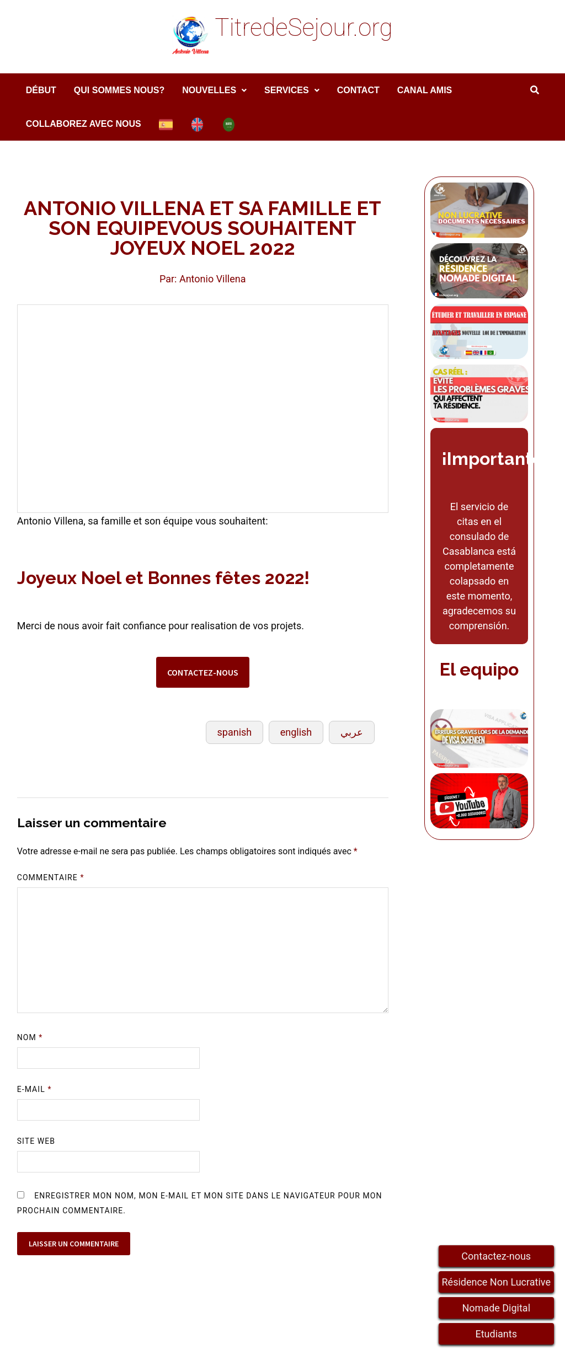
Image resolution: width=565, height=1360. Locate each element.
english (296, 732)
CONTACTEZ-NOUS (202, 672)
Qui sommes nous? (119, 90)
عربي (351, 732)
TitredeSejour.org (303, 27)
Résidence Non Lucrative (496, 1282)
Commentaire (50, 877)
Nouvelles (209, 90)
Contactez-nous (496, 1256)
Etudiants (496, 1334)
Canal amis (424, 90)
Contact (358, 90)
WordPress (233, 1342)
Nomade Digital (496, 1308)
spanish (234, 732)
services (286, 90)
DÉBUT (41, 90)
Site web (36, 1141)
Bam (275, 1342)
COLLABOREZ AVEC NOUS (83, 123)
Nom (30, 1037)
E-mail (34, 1089)
